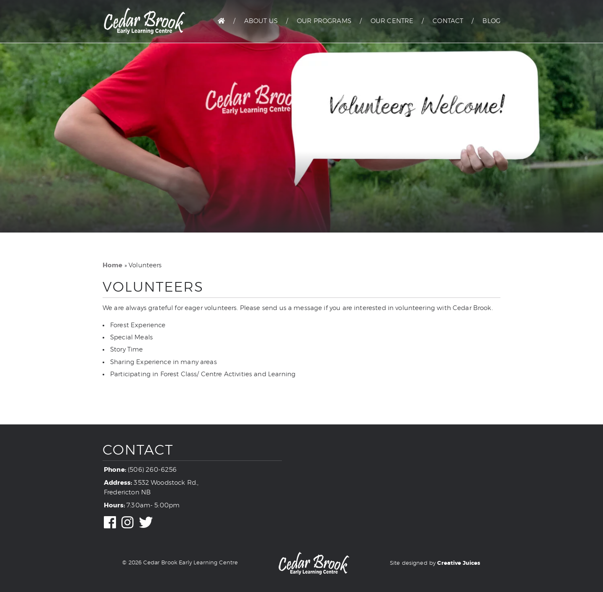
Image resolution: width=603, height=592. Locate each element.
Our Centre (392, 21)
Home (113, 265)
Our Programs (324, 21)
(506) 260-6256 (152, 470)
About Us (261, 21)
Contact (448, 21)
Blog (491, 21)
